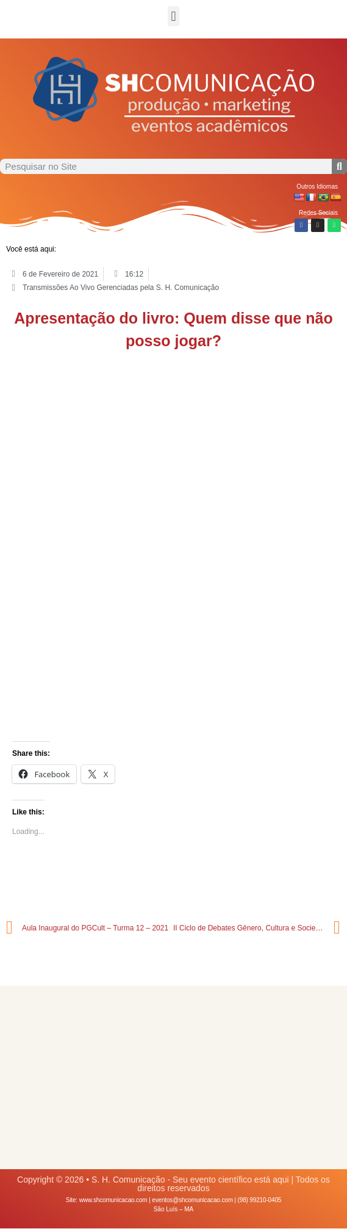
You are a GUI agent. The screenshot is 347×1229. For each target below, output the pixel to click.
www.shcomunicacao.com (113, 1200)
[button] (173, 16)
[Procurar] (339, 166)
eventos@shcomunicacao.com (192, 1200)
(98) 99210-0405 (260, 1200)
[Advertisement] (173, 1077)
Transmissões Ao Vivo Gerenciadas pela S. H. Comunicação (121, 287)
